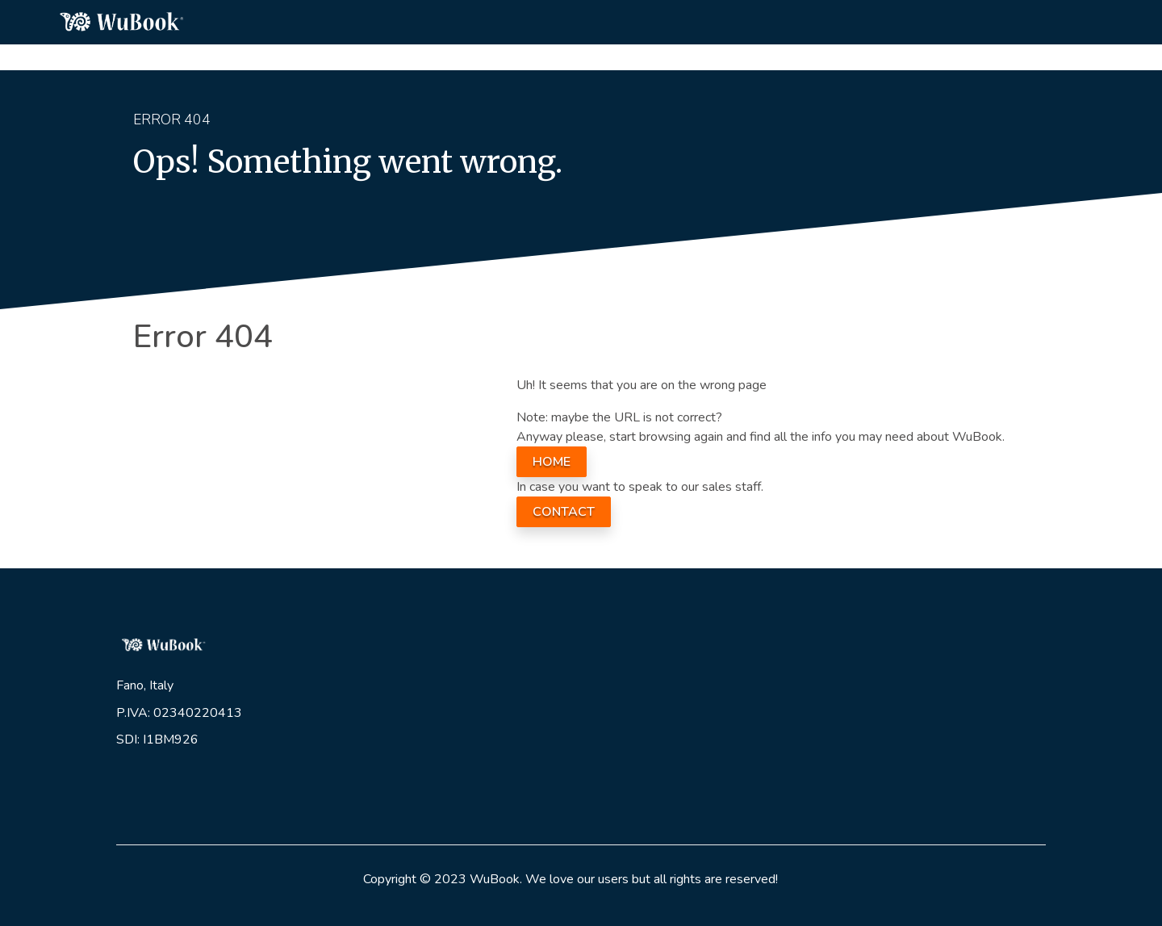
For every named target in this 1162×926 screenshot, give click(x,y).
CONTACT (564, 512)
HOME (552, 462)
